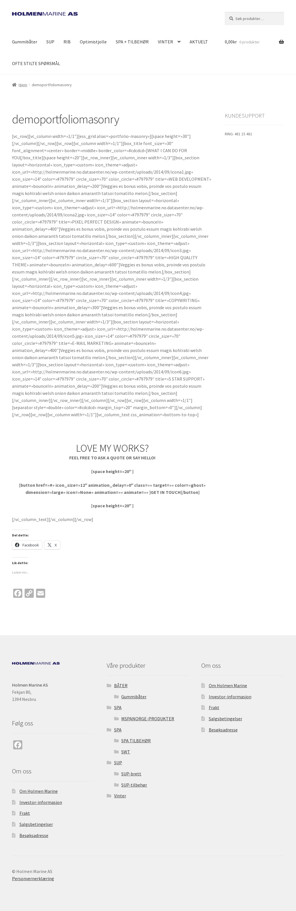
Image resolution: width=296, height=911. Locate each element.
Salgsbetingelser (36, 824)
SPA (118, 707)
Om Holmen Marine (38, 791)
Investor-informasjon (40, 802)
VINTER (165, 42)
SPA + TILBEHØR (132, 42)
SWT (125, 752)
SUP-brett (131, 774)
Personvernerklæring (33, 878)
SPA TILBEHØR (136, 740)
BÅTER (121, 685)
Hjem (23, 84)
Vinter (120, 796)
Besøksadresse (33, 835)
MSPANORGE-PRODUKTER (147, 718)
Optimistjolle (93, 42)
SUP (50, 42)
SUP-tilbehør (134, 785)
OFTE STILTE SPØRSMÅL (36, 63)
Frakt (24, 813)
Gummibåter (24, 42)
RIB (67, 42)
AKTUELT (199, 42)
